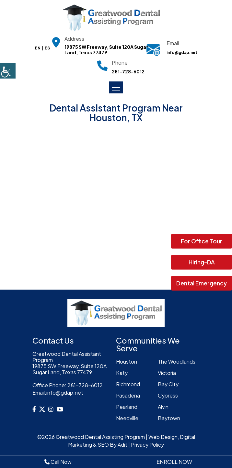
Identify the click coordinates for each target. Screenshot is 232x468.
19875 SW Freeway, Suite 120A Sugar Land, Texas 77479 (106, 49)
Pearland (126, 406)
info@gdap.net (182, 52)
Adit (122, 444)
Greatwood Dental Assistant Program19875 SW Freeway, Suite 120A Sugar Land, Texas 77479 (69, 363)
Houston (126, 361)
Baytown (169, 418)
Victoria (167, 372)
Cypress (168, 395)
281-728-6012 (128, 71)
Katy (122, 372)
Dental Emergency (201, 283)
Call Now (58, 461)
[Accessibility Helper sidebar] (8, 71)
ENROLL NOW (174, 461)
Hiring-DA (202, 262)
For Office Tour (201, 241)
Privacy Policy (147, 444)
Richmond (128, 384)
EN (38, 48)
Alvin (163, 406)
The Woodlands (176, 361)
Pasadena (128, 395)
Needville (127, 418)
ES (47, 48)
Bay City (168, 384)
